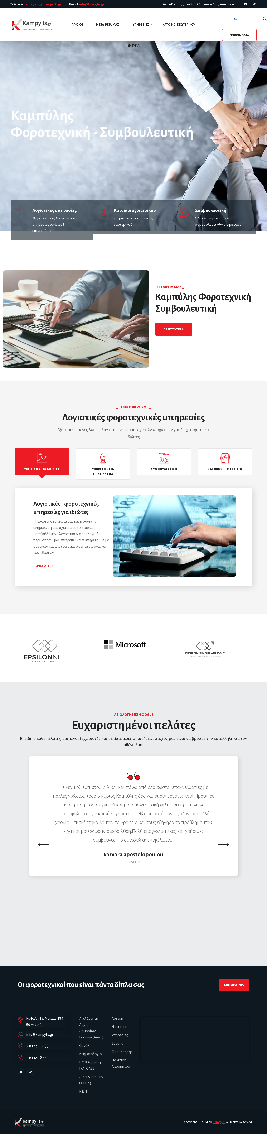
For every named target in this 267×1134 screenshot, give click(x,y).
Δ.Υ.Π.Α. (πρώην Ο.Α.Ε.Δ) (91, 1080)
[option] (54, 651)
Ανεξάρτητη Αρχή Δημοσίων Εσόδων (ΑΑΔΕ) (91, 1027)
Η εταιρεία (120, 1026)
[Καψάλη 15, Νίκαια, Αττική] (195, 1039)
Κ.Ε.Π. (83, 1091)
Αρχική (117, 1018)
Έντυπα (117, 1043)
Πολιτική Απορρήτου (121, 1063)
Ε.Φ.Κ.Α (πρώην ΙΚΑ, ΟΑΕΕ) (91, 1065)
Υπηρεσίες (120, 1035)
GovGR (84, 1045)
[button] (265, 18)
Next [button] (223, 844)
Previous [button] (43, 844)
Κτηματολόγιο (90, 1054)
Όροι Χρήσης (122, 1051)
